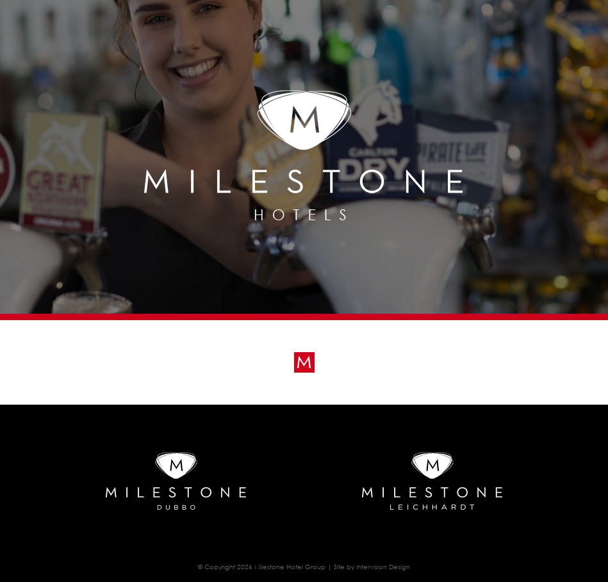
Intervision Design (383, 567)
